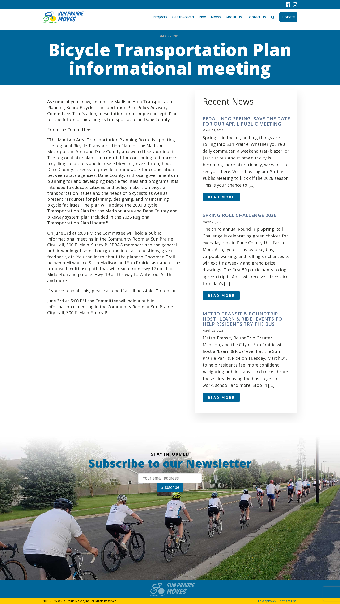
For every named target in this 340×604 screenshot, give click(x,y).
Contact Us (256, 17)
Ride (202, 17)
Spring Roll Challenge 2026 (239, 215)
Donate (288, 17)
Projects (160, 17)
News (216, 17)
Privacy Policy (267, 601)
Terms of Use (287, 601)
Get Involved (183, 17)
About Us (233, 17)
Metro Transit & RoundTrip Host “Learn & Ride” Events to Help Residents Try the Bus (242, 319)
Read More (221, 197)
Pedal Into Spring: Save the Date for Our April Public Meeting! (246, 121)
